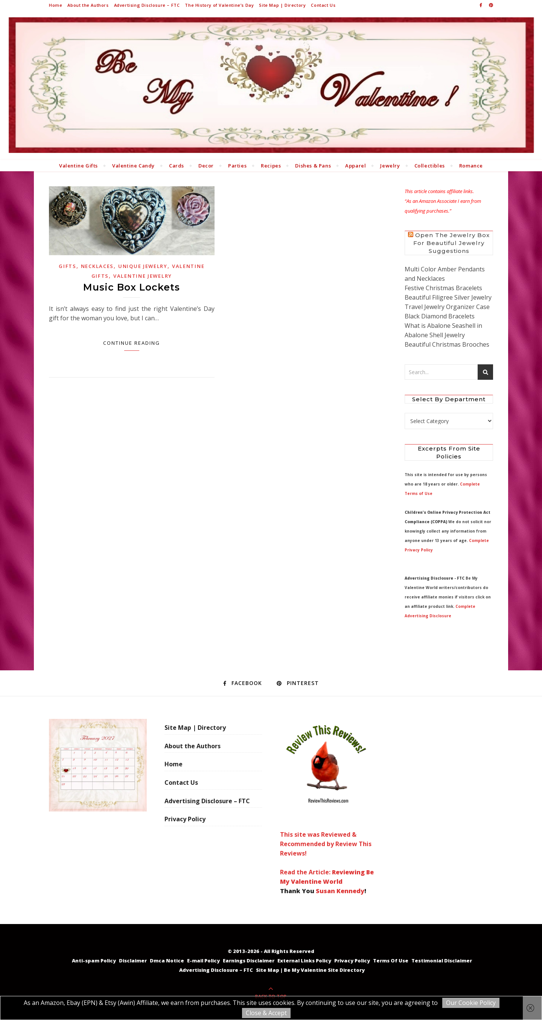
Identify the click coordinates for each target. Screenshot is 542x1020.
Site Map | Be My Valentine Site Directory (310, 970)
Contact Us (323, 5)
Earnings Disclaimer (248, 960)
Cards (176, 165)
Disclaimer (133, 960)
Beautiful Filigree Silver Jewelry (448, 297)
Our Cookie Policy (471, 1003)
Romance (471, 165)
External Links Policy (304, 960)
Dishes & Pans (313, 165)
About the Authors (87, 5)
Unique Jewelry (142, 266)
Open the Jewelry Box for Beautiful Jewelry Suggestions (451, 242)
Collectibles (429, 165)
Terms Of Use (390, 960)
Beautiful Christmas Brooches (447, 344)
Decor (206, 165)
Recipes (271, 165)
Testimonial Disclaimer (441, 960)
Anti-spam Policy (94, 960)
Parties (237, 165)
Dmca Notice (167, 960)
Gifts (67, 266)
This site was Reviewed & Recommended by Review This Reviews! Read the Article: (326, 797)
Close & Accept (266, 1013)
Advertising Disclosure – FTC (147, 5)
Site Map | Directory (282, 5)
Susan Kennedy (340, 891)
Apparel (355, 165)
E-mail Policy (203, 960)
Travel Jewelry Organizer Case (447, 307)
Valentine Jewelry (142, 276)
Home (55, 5)
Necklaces (97, 266)
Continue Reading (131, 342)
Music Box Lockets (131, 287)
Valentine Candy (133, 165)
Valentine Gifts (78, 165)
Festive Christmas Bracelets (443, 288)
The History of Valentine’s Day (219, 5)
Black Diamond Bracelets (440, 316)
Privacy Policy (185, 819)
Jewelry (390, 165)
